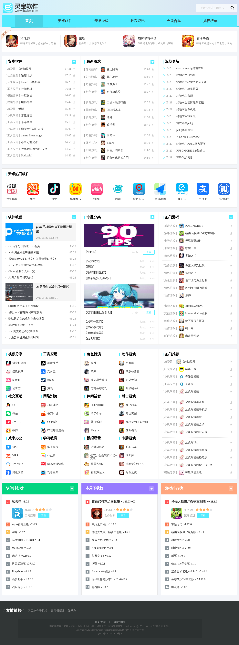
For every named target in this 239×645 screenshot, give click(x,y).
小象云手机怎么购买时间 (23, 337)
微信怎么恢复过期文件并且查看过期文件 (33, 259)
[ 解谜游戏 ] (91, 102)
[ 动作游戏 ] (170, 265)
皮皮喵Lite (191, 442)
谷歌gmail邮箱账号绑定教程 (25, 312)
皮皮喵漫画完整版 (196, 450)
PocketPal (26, 155)
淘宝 (33, 199)
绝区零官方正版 (194, 321)
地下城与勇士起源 (196, 280)
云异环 (111, 135)
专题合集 (174, 21)
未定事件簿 (192, 335)
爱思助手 (224, 199)
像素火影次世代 (194, 265)
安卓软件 (65, 21)
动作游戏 (129, 354)
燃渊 (21, 109)
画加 (118, 199)
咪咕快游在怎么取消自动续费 (26, 318)
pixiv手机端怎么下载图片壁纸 (54, 229)
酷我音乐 (75, 199)
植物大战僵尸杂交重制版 (200, 233)
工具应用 (50, 354)
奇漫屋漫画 (192, 376)
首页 (29, 21)
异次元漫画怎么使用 (20, 325)
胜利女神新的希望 (196, 288)
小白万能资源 (29, 142)
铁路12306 (139, 199)
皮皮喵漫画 (192, 391)
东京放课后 (113, 91)
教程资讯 (137, 21)
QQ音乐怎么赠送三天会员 (24, 246)
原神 (188, 295)
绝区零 (189, 328)
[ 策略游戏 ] (91, 110)
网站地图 (119, 622)
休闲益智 (94, 396)
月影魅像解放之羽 (118, 157)
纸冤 (82, 38)
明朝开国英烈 (115, 150)
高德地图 (160, 199)
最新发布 (100, 622)
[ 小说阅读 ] (13, 115)
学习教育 (50, 438)
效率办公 (15, 438)
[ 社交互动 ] (13, 75)
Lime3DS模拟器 (30, 82)
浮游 (109, 117)
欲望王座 (190, 248)
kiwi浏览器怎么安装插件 (23, 331)
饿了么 (182, 199)
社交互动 (15, 396)
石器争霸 (202, 38)
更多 (74, 62)
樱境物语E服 (193, 240)
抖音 (54, 199)
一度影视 (26, 95)
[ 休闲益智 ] (91, 69)
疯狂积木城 (113, 110)
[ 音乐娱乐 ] (13, 82)
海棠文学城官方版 (32, 129)
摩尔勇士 (112, 84)
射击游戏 (129, 396)
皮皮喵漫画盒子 (194, 424)
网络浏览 (50, 396)
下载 (74, 69)
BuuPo (110, 143)
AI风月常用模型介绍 (20, 277)
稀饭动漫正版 (193, 472)
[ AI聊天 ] (11, 69)
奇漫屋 (189, 384)
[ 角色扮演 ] (91, 84)
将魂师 (25, 38)
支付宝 (203, 199)
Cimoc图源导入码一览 (21, 271)
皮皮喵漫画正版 (194, 402)
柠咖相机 (26, 89)
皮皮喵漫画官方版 (196, 432)
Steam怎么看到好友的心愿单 (25, 265)
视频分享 (15, 354)
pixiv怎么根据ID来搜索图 (23, 252)
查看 (148, 252)
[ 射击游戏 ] (91, 77)
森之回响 (112, 69)
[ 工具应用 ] (13, 89)
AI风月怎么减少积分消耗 (52, 286)
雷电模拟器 (58, 610)
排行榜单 (210, 21)
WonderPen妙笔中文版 (34, 149)
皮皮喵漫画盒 (193, 417)
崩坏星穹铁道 (147, 38)
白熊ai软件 (24, 69)
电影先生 (26, 102)
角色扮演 (94, 354)
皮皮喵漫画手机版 (196, 409)
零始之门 (190, 255)
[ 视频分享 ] (13, 95)
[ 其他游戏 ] (170, 313)
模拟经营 (94, 438)
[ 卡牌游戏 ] (170, 240)
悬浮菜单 (26, 122)
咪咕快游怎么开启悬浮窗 (23, 306)
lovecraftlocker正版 (196, 313)
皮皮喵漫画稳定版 (196, 457)
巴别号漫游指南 (116, 102)
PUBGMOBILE (194, 226)
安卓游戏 (101, 21)
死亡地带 (112, 77)
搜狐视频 (11, 199)
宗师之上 (190, 273)
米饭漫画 (26, 115)
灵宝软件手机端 (37, 610)
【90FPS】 (91, 252)
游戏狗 (72, 610)
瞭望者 (111, 124)
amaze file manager (32, 135)
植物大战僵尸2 (194, 306)
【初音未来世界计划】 (99, 312)
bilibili (96, 199)
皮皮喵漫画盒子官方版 (199, 465)
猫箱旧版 (26, 75)
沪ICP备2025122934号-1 (110, 633)
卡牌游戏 (129, 438)
